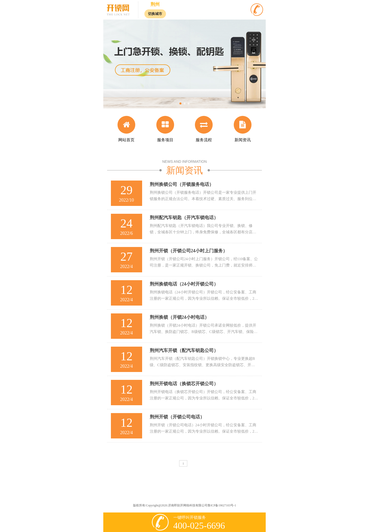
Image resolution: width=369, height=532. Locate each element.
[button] (180, 103)
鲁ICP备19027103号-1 (222, 505)
